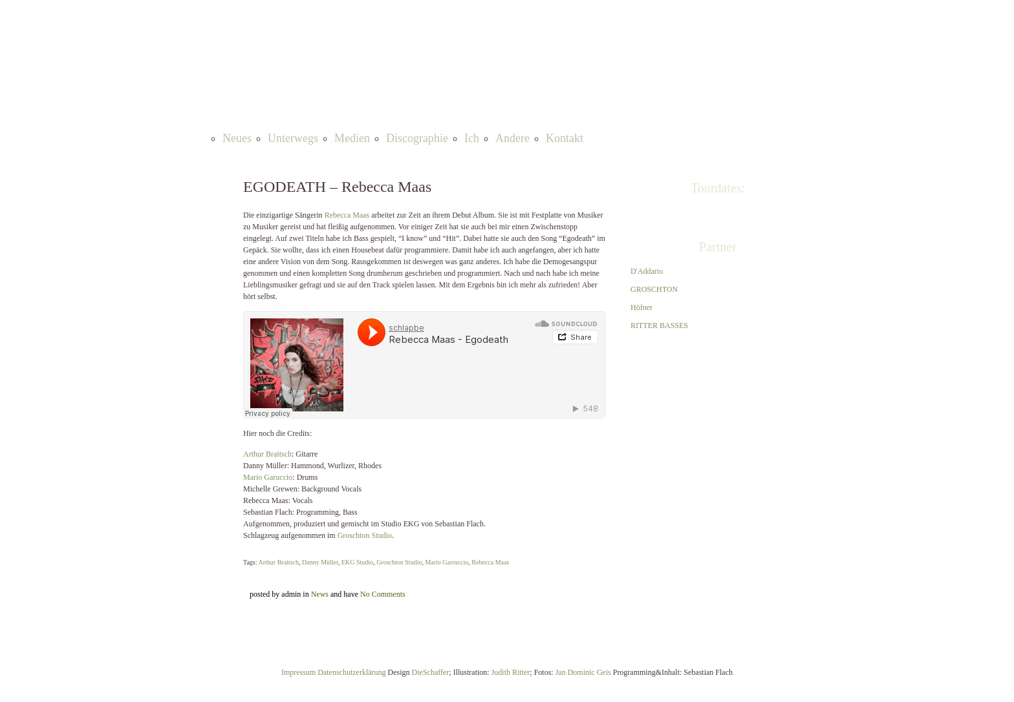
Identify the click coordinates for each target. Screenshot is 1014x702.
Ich (471, 138)
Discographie (417, 138)
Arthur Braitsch (267, 454)
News (320, 594)
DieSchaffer (430, 672)
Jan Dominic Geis (583, 672)
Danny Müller (320, 562)
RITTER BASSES (659, 325)
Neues (237, 138)
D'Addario (647, 271)
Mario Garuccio (267, 477)
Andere (512, 138)
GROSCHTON (654, 289)
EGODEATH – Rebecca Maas (337, 186)
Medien (352, 138)
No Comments (382, 594)
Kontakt (564, 138)
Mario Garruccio (446, 562)
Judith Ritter (510, 672)
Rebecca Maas (347, 215)
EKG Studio (357, 562)
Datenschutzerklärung (351, 672)
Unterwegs (293, 138)
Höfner (642, 307)
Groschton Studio (365, 535)
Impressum (299, 672)
